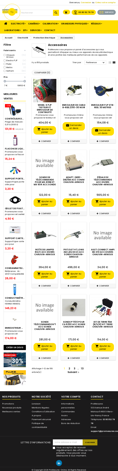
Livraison (36, 403)
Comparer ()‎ (42, 72)
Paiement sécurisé (41, 419)
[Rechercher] (39, 13)
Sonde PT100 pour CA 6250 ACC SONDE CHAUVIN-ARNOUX (73, 324)
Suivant (74, 372)
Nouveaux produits (11, 407)
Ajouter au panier (44, 130)
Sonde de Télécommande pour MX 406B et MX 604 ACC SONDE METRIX (45, 182)
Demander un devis (74, 127)
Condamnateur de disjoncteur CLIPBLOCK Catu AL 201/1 (15, 268)
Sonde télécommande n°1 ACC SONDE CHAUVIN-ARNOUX (45, 325)
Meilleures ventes (11, 411)
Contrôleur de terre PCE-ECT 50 (15, 118)
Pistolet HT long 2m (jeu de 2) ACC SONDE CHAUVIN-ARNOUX (74, 253)
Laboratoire (11, 30)
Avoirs (64, 415)
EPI (24, 30)
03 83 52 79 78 (86, 12)
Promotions (8, 403)
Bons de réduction (70, 423)
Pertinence (95, 62)
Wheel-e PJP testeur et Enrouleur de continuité (45, 108)
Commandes (68, 411)
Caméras (33, 23)
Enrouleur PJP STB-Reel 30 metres (102, 106)
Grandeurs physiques (74, 23)
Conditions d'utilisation (43, 411)
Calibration (50, 23)
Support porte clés (15, 178)
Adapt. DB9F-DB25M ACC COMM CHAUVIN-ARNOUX (73, 180)
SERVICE (109, 12)
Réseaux (96, 23)
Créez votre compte (105, 2)
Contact (49, 30)
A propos (36, 415)
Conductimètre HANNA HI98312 (15, 298)
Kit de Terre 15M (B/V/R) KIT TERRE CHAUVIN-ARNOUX (102, 324)
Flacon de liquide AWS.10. (15, 148)
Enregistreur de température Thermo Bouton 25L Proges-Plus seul (15, 328)
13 (82, 368)
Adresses (66, 419)
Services (35, 30)
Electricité (17, 23)
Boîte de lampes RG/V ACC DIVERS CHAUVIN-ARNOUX (44, 252)
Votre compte (71, 396)
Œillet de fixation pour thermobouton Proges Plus (15, 208)
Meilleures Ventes (10, 96)
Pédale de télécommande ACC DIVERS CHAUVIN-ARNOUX (102, 181)
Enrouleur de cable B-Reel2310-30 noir (73, 106)
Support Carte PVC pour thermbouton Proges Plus (15, 238)
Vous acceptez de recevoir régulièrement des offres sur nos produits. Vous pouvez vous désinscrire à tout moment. (74, 451)
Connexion (86, 2)
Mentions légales (40, 407)
